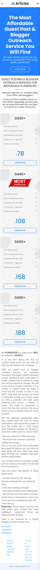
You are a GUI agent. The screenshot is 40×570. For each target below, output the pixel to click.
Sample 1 (6, 526)
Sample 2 (7, 529)
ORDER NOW (20, 163)
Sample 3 (7, 532)
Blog (8, 554)
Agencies (10, 552)
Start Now (20, 69)
